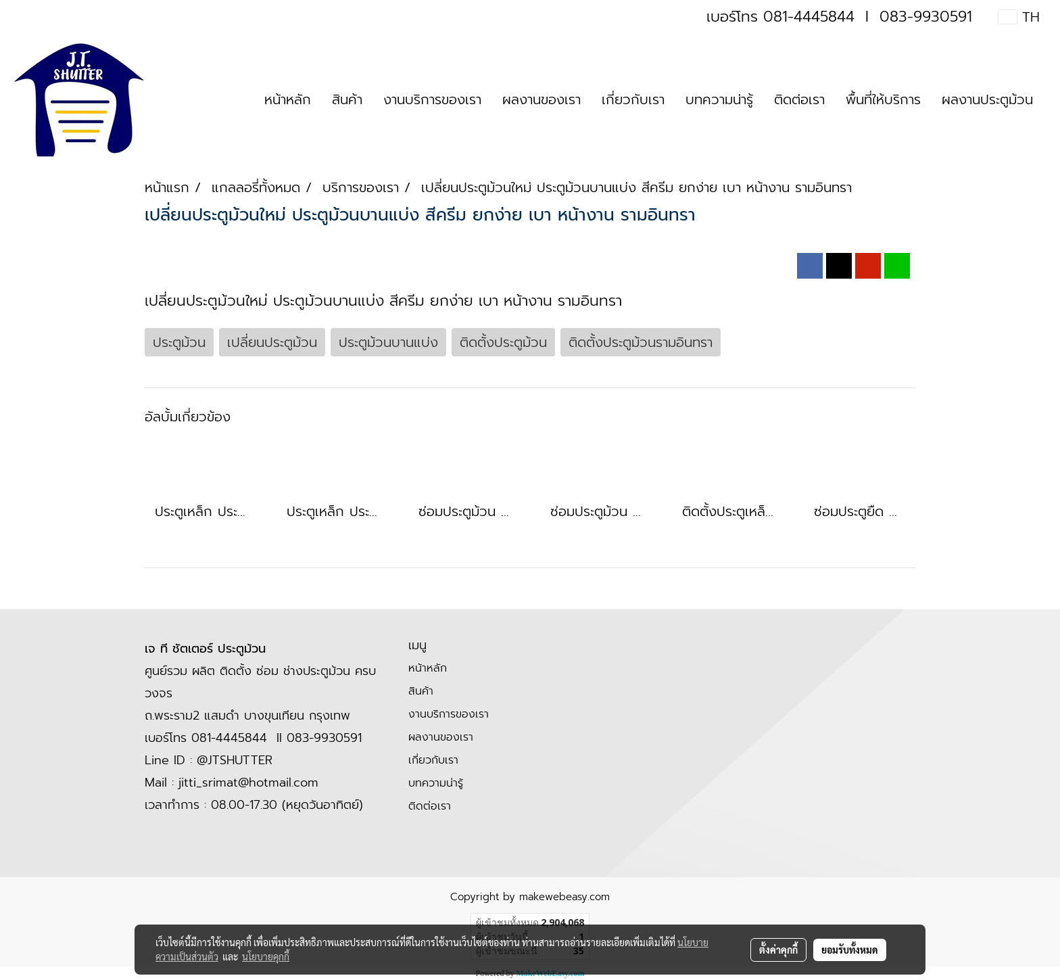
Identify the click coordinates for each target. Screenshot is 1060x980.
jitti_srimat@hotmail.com (248, 782)
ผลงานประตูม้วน (987, 99)
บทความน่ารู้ (719, 99)
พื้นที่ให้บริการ (883, 99)
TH (1019, 17)
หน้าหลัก (287, 99)
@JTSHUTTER (234, 760)
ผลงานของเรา (541, 99)
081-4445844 (808, 16)
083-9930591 (926, 16)
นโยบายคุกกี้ (265, 956)
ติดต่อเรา (799, 99)
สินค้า (347, 99)
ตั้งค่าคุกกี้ (778, 949)
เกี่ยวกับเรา (633, 99)
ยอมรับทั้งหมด (849, 949)
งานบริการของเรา (432, 99)
